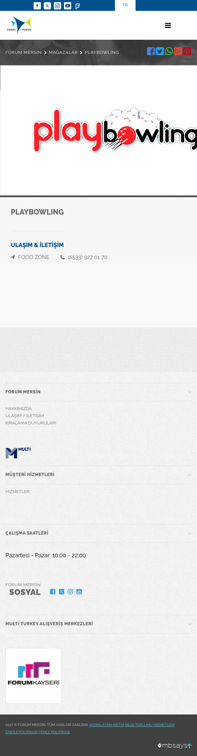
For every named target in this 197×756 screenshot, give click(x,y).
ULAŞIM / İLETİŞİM (24, 415)
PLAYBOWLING (102, 52)
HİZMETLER (17, 491)
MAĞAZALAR (63, 52)
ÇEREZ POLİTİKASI (54, 732)
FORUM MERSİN (23, 52)
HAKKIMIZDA (18, 408)
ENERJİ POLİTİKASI (21, 732)
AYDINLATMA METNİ (106, 725)
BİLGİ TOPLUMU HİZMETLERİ (150, 725)
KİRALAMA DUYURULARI (30, 422)
